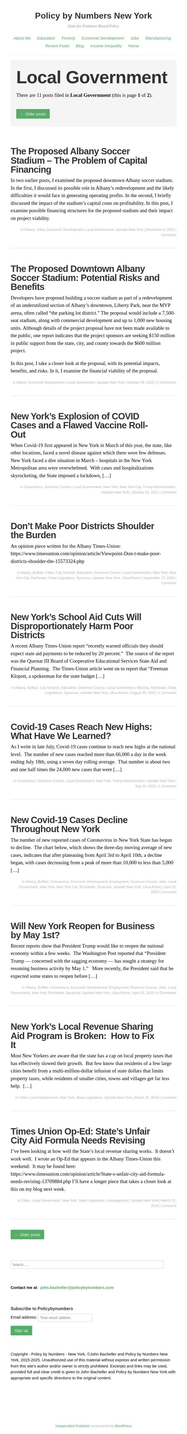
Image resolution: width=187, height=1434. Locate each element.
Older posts (33, 114)
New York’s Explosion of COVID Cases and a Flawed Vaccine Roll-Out (79, 425)
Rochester (39, 578)
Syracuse (83, 578)
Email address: (51, 1317)
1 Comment (167, 693)
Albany (29, 230)
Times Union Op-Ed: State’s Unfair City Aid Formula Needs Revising (80, 1135)
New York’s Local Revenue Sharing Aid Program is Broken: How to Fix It (82, 1036)
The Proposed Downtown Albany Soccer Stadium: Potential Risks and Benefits (85, 278)
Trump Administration (159, 487)
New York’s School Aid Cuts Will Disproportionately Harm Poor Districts (76, 626)
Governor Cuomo (57, 487)
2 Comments (166, 382)
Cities (40, 230)
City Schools (65, 573)
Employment (118, 882)
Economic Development (103, 38)
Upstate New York (129, 230)
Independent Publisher (72, 1426)
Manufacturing (158, 38)
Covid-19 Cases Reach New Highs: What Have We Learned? (81, 731)
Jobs (134, 38)
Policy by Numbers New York (93, 15)
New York (110, 487)
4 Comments (166, 993)
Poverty (68, 38)
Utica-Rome (131, 578)
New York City (130, 487)
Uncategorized (117, 1200)
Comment (168, 235)
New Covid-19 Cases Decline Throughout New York (69, 824)
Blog (80, 46)
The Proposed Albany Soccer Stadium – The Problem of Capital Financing (79, 160)
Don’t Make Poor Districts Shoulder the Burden (82, 530)
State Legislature (61, 578)
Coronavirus (33, 487)
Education (46, 38)
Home (133, 46)
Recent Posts (57, 46)
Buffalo (38, 573)
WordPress (123, 1426)
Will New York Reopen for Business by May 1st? (83, 930)
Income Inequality (106, 46)
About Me (22, 38)
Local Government (100, 230)
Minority (143, 688)
